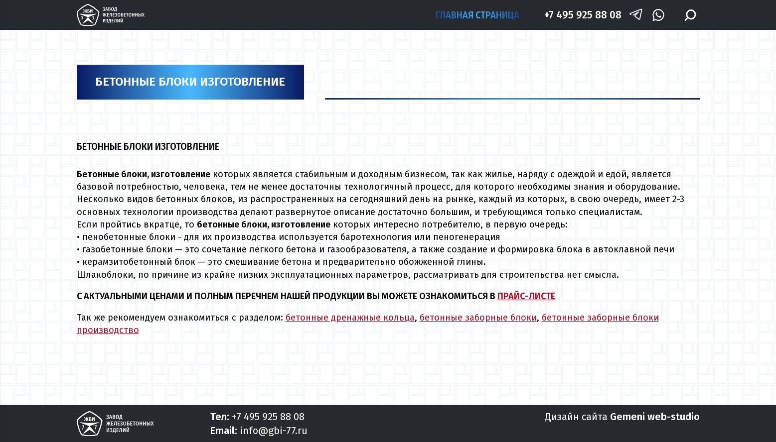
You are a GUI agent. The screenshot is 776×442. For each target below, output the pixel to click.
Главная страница (477, 15)
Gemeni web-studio (655, 417)
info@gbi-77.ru (274, 431)
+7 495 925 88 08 (582, 14)
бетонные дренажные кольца (350, 317)
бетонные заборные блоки (478, 317)
